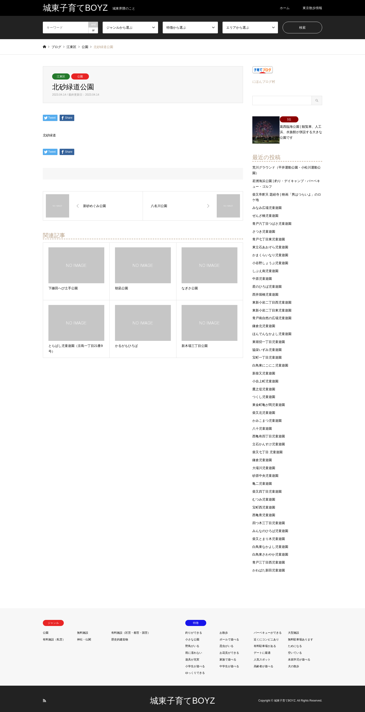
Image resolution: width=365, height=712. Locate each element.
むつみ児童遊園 (263, 495)
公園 (80, 76)
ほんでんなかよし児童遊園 (271, 330)
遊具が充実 (192, 655)
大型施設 (293, 628)
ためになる (295, 642)
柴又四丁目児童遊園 (267, 487)
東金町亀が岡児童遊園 (268, 401)
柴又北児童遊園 (263, 409)
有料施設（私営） (54, 635)
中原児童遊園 (262, 275)
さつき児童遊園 (263, 227)
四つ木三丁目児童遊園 (268, 519)
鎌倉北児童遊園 (263, 322)
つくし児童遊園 (263, 393)
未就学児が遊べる (299, 655)
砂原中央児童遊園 (265, 472)
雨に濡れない (193, 648)
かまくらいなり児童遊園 (270, 251)
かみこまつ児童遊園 (267, 416)
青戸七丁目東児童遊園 (268, 235)
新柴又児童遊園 (263, 369)
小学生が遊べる (195, 662)
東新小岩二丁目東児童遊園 (271, 306)
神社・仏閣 (84, 635)
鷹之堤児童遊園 (263, 385)
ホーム (285, 8)
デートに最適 (262, 648)
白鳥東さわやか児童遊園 (270, 550)
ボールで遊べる (229, 635)
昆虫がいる (226, 642)
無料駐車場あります (300, 635)
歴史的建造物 (119, 635)
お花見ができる (229, 648)
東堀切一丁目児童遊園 (268, 338)
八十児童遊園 (262, 424)
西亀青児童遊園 (263, 511)
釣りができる (193, 628)
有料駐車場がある (265, 642)
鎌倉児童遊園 (262, 456)
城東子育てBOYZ (182, 697)
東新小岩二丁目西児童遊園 (271, 298)
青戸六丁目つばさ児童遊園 (271, 219)
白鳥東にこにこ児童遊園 (270, 361)
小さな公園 (192, 635)
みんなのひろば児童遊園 (270, 527)
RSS (44, 696)
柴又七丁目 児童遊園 (267, 448)
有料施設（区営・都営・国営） (130, 628)
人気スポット (262, 655)
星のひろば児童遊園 (267, 282)
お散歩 (224, 628)
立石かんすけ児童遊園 (268, 440)
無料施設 (82, 628)
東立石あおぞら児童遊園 (270, 243)
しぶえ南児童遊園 (265, 267)
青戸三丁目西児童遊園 (268, 558)
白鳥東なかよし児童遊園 (270, 542)
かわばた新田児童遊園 (268, 566)
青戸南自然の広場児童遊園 (271, 314)
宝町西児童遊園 (263, 503)
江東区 (61, 76)
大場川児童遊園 (263, 464)
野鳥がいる (192, 642)
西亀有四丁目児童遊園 (268, 432)
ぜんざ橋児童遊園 (265, 212)
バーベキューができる (268, 628)
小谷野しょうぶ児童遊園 (270, 259)
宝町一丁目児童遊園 (267, 353)
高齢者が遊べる (263, 662)
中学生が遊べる (229, 662)
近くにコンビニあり (266, 635)
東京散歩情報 (312, 8)
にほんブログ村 (263, 81)
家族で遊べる (228, 655)
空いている (295, 648)
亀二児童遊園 (262, 479)
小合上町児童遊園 (265, 377)
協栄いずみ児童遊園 (267, 345)
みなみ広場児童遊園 (267, 204)
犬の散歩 (293, 662)
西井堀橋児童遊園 (265, 290)
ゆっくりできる (195, 669)
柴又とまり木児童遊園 (268, 534)
